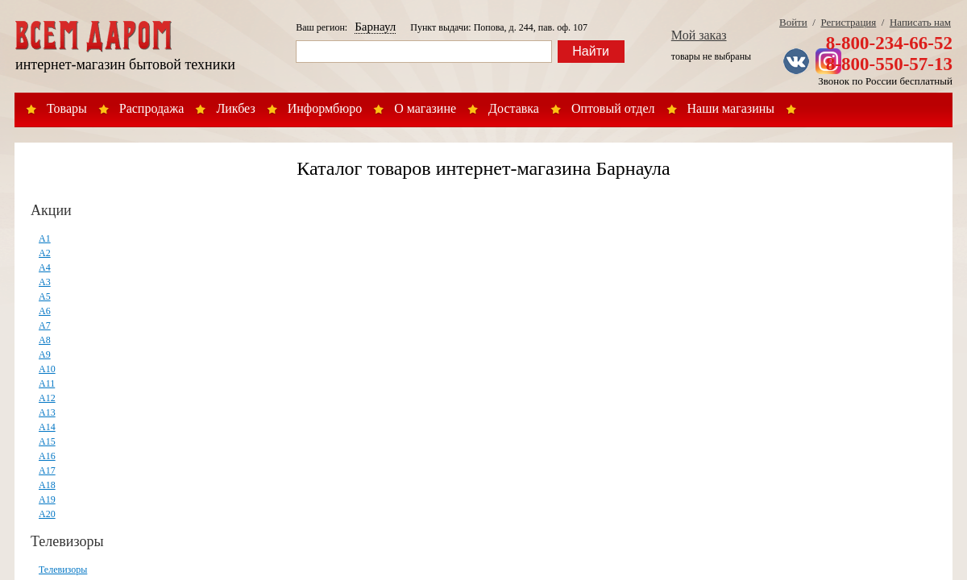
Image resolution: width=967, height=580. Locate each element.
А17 (47, 470)
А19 (47, 499)
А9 (45, 354)
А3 (45, 282)
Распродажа (152, 108)
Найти (590, 51)
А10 (47, 369)
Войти (793, 22)
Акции (51, 210)
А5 (45, 296)
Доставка (513, 108)
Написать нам (920, 22)
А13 (47, 412)
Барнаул (375, 26)
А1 (45, 238)
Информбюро (325, 108)
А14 (47, 427)
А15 (47, 441)
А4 (45, 267)
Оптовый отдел (613, 108)
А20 (47, 514)
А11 (47, 383)
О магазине (425, 108)
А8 (45, 340)
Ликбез (235, 108)
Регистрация (848, 22)
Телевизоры (67, 541)
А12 (47, 398)
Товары (67, 108)
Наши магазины (731, 108)
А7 (45, 325)
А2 (45, 253)
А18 (47, 485)
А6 (45, 311)
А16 (47, 456)
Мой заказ (699, 35)
